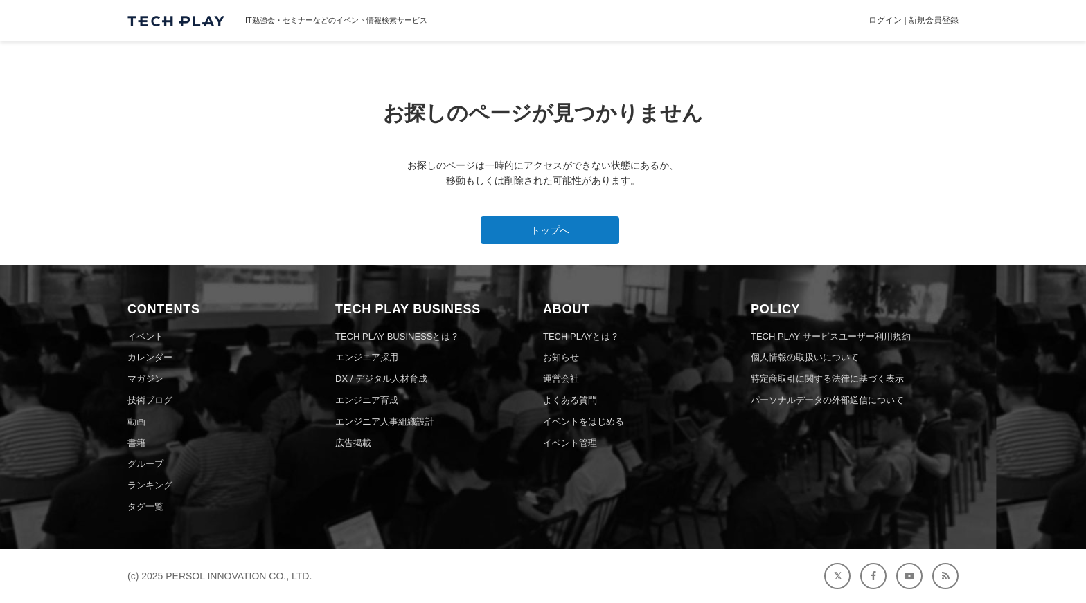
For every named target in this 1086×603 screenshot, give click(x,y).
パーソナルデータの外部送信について (827, 400)
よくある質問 (570, 400)
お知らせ (561, 357)
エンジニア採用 (366, 357)
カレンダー (149, 357)
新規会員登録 (934, 20)
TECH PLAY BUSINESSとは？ (397, 336)
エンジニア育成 (366, 400)
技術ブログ (149, 400)
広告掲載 (353, 443)
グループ (145, 463)
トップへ (550, 230)
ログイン (885, 20)
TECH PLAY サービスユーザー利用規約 (831, 336)
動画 (136, 421)
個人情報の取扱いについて (805, 357)
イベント (145, 336)
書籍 (136, 443)
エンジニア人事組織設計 (384, 421)
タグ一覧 (145, 506)
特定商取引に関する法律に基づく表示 (827, 378)
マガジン (145, 378)
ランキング (149, 485)
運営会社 (561, 378)
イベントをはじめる (583, 421)
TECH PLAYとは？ (581, 336)
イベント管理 (570, 443)
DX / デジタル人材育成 (381, 378)
